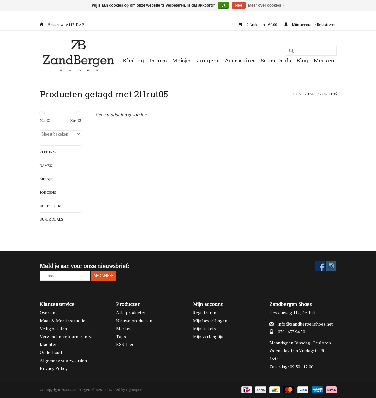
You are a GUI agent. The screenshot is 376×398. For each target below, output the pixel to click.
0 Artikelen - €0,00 (258, 24)
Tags (312, 93)
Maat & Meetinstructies (63, 321)
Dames (158, 60)
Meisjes (181, 60)
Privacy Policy (54, 368)
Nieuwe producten (134, 321)
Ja (223, 5)
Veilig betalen (53, 329)
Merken (324, 60)
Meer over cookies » (266, 5)
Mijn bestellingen (210, 321)
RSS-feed (125, 344)
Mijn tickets (204, 329)
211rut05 (328, 93)
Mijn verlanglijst (209, 336)
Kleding (133, 60)
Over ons (48, 312)
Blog (302, 60)
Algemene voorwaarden (63, 360)
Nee (238, 5)
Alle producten (131, 312)
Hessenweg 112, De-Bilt (64, 24)
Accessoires (240, 60)
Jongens (208, 60)
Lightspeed (135, 389)
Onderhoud (51, 352)
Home (298, 93)
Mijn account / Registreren (310, 24)
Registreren (204, 312)
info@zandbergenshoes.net (305, 324)
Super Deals (276, 60)
